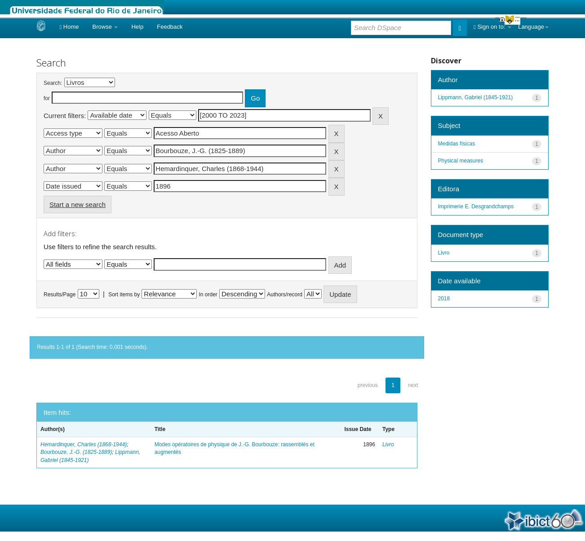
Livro (388, 444)
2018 (444, 298)
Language (533, 26)
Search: (53, 83)
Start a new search (77, 204)
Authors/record (284, 294)
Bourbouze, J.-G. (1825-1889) (76, 452)
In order (208, 294)
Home (69, 26)
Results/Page (59, 294)
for (47, 98)
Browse (105, 26)
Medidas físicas (456, 144)
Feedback (169, 26)
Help (137, 26)
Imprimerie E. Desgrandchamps (476, 206)
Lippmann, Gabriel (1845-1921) (475, 97)
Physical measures (460, 161)
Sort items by (124, 294)
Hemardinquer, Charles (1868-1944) (83, 444)
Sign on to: (492, 26)
